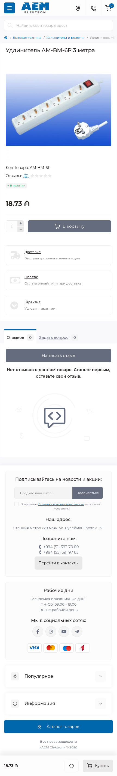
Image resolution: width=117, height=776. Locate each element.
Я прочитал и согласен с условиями (62, 506)
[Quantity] (12, 226)
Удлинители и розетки (65, 37)
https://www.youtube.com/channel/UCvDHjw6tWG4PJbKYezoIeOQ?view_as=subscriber (63, 631)
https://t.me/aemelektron (77, 631)
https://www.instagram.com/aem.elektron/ (51, 631)
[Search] (10, 25)
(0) (25, 176)
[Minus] (21, 230)
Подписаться (87, 493)
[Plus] (21, 223)
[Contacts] (93, 8)
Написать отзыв (58, 355)
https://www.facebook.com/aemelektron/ (37, 631)
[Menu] (9, 7)
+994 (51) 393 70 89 (61, 546)
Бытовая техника (27, 37)
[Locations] (77, 8)
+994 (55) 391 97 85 (61, 552)
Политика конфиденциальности (61, 504)
